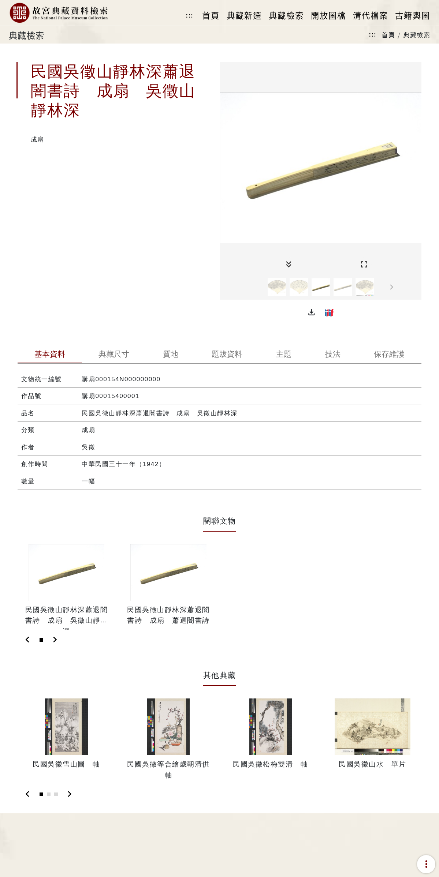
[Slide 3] (56, 794)
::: (189, 15)
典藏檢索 (416, 34)
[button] (311, 312)
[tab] (50, 355)
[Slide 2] (49, 794)
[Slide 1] (41, 640)
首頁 (388, 34)
